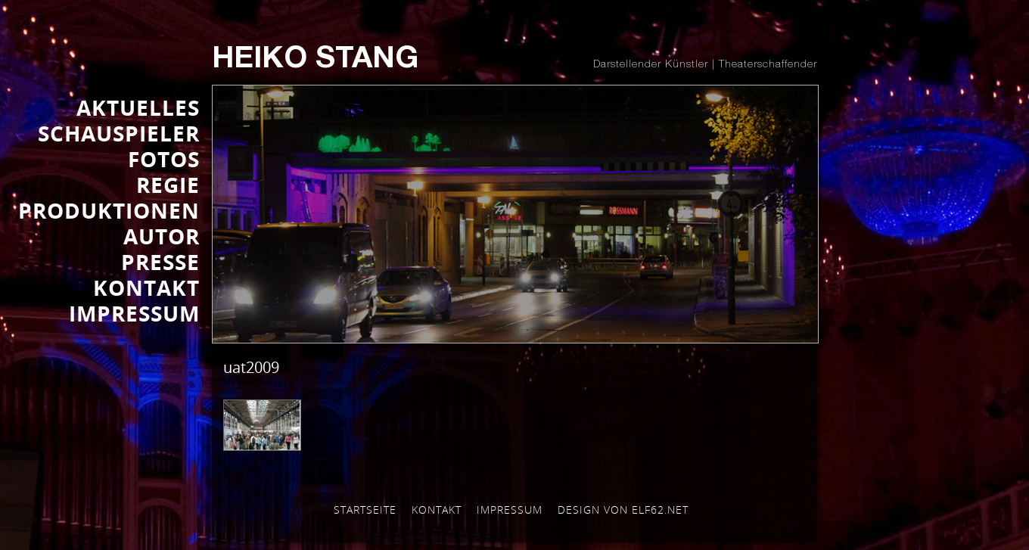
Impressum (509, 509)
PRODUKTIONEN (109, 210)
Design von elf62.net (623, 509)
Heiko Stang (315, 60)
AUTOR (161, 236)
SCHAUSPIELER (119, 133)
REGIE (168, 184)
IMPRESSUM (134, 313)
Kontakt (437, 509)
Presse (160, 262)
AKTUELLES (138, 107)
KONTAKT (146, 287)
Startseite (365, 509)
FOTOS (164, 159)
